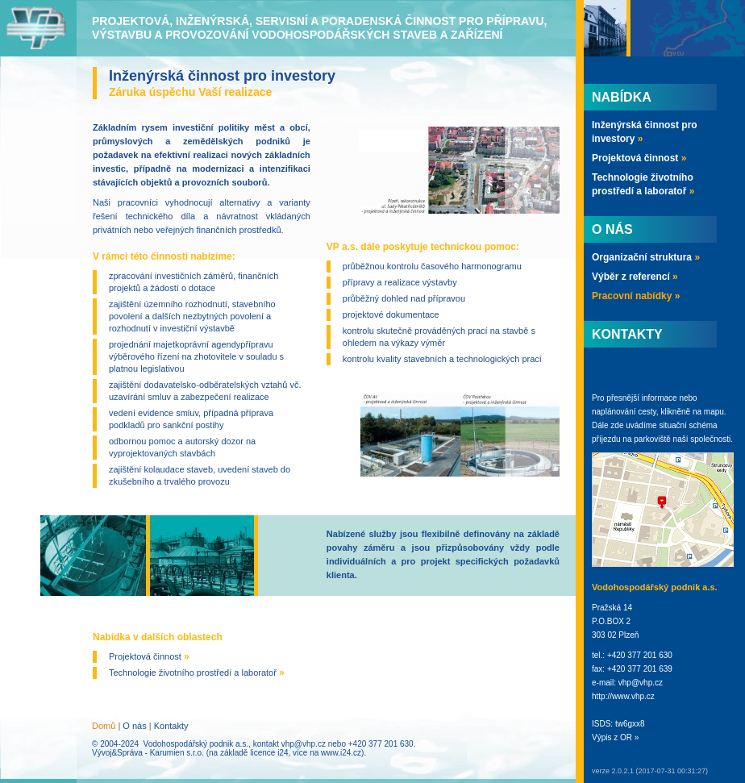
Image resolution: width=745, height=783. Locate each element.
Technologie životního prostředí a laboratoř (197, 672)
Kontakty (171, 726)
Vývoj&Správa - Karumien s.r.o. (148, 752)
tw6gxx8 (630, 723)
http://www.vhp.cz (623, 696)
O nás (134, 726)
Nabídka (621, 97)
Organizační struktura (646, 257)
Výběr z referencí (635, 276)
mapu (714, 411)
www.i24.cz (341, 752)
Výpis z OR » (615, 737)
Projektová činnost (149, 656)
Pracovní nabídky (636, 296)
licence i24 (269, 752)
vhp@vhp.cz (303, 743)
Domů (103, 726)
